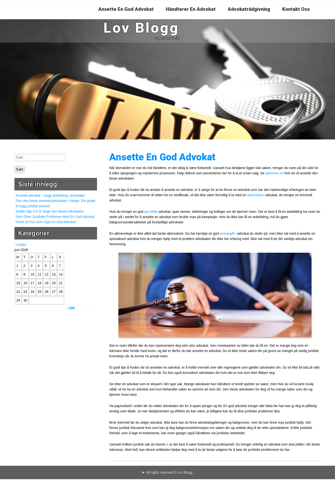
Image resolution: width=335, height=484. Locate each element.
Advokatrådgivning (249, 9)
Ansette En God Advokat (126, 9)
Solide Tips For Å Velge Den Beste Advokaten (50, 211)
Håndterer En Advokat (191, 9)
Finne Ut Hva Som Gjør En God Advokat (46, 222)
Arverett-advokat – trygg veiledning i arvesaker (50, 195)
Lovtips (21, 244)
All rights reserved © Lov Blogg (169, 472)
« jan (71, 308)
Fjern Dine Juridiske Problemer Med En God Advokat (55, 217)
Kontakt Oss (296, 9)
